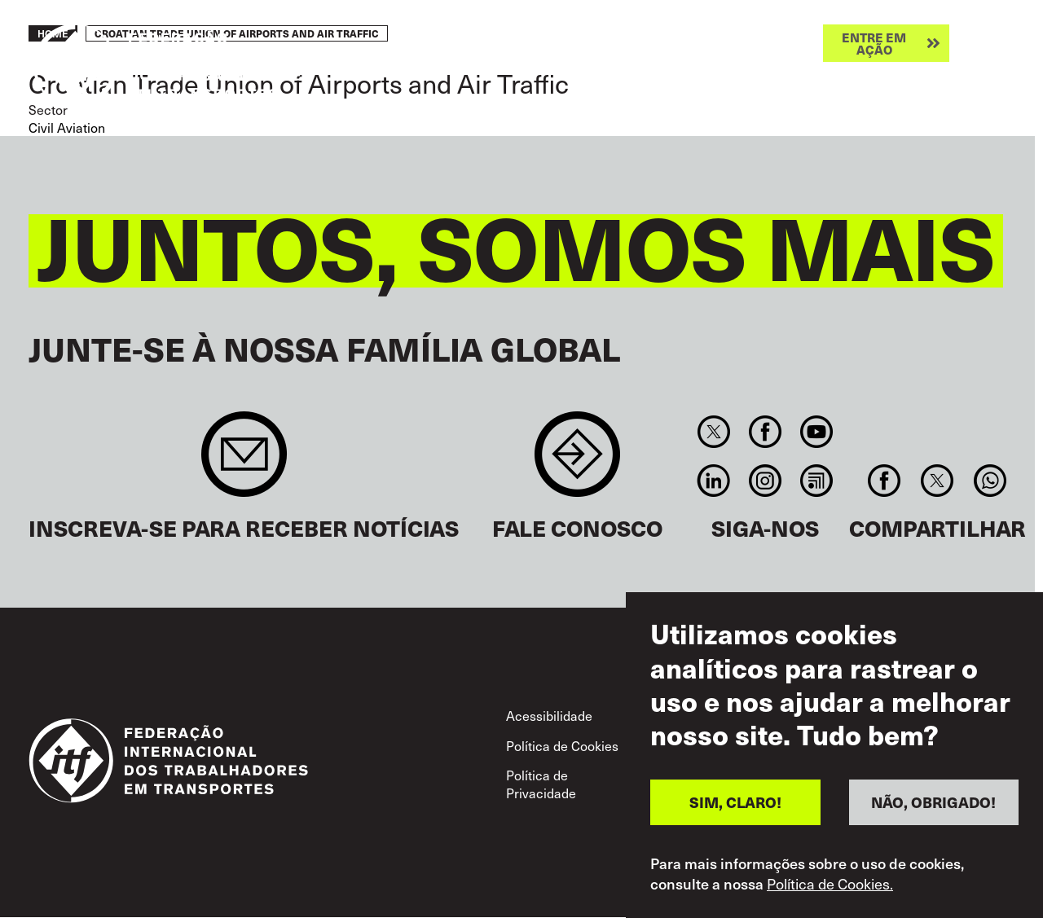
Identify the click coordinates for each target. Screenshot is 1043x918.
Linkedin (713, 480)
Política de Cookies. (830, 884)
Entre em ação (874, 43)
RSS (816, 480)
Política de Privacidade (541, 783)
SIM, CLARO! (735, 802)
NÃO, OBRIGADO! (933, 802)
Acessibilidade (549, 715)
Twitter (713, 431)
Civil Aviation (67, 127)
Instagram (764, 480)
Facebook (764, 431)
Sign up (244, 462)
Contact (577, 462)
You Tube (816, 431)
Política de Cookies (562, 745)
